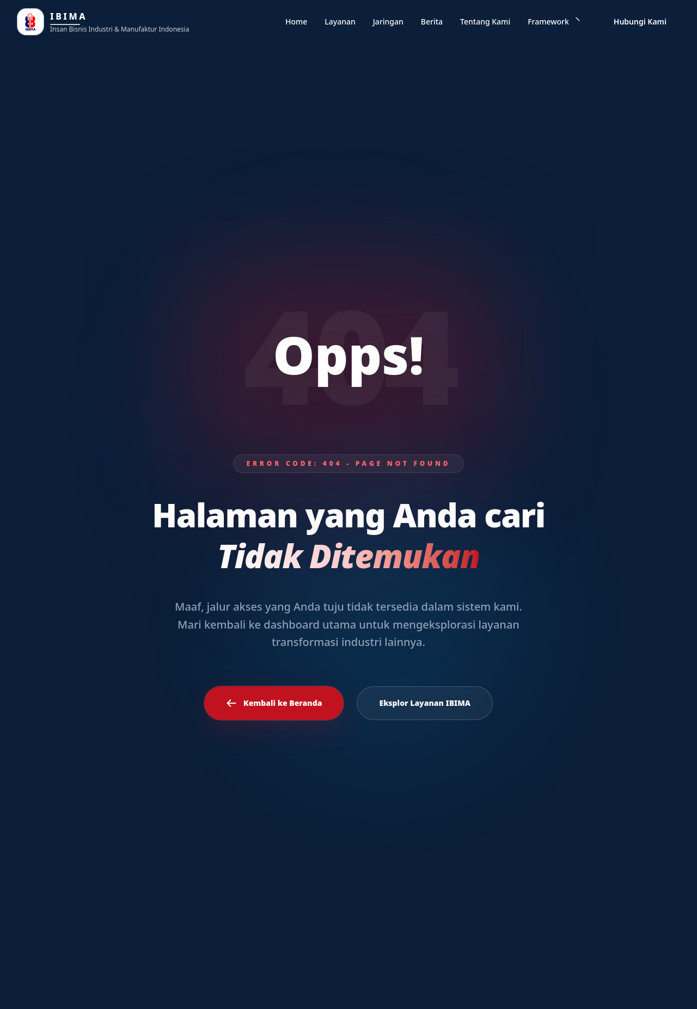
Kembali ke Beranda (274, 703)
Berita (432, 21)
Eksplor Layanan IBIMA (424, 703)
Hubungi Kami (640, 21)
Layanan (340, 21)
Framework (554, 21)
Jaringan (388, 21)
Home (296, 21)
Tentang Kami (485, 21)
